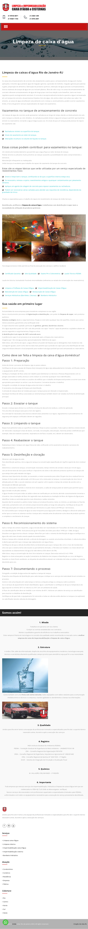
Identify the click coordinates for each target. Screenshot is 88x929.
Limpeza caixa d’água (10, 840)
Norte (4, 906)
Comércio (6, 873)
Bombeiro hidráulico (10, 855)
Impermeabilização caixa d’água (14, 848)
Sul (3, 909)
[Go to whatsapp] (5, 922)
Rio (4, 898)
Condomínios (7, 869)
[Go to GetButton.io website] (5, 926)
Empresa (6, 881)
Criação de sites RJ (80, 924)
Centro (5, 902)
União (14, 924)
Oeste (4, 913)
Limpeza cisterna (8, 844)
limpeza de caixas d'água (31, 205)
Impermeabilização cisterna (12, 852)
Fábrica (5, 884)
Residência (6, 877)
